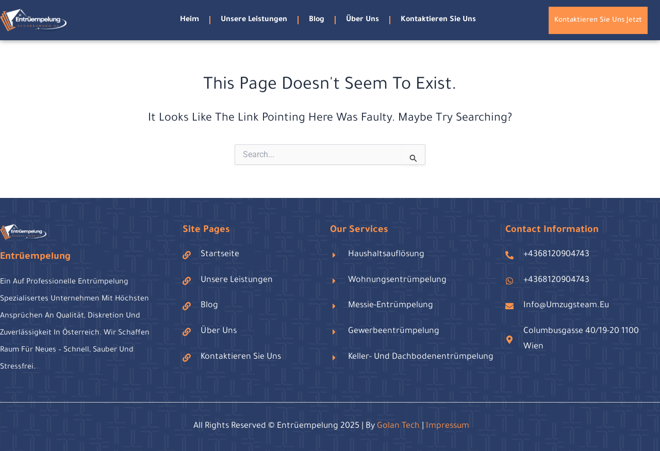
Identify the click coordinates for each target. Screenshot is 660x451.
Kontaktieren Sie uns (438, 20)
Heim (189, 20)
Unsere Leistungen (254, 20)
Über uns (362, 20)
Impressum (447, 426)
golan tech (398, 426)
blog (316, 20)
